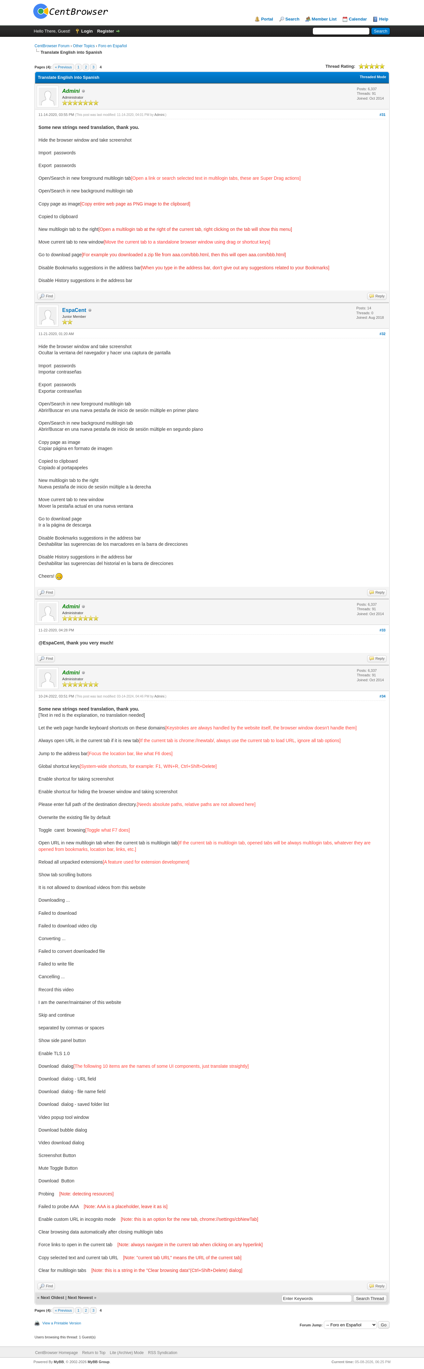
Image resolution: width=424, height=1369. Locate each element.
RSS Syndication (162, 1352)
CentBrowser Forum (51, 46)
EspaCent (74, 310)
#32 (382, 334)
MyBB (59, 1362)
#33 (382, 630)
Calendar (358, 19)
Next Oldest (52, 1297)
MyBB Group (98, 1362)
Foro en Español (112, 46)
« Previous (63, 67)
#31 (382, 115)
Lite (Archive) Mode (127, 1352)
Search (292, 19)
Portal (267, 19)
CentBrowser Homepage (56, 1352)
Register (105, 31)
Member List (324, 19)
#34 (382, 696)
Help (383, 19)
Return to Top (94, 1352)
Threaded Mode (373, 77)
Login (87, 31)
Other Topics (84, 46)
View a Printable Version (61, 1323)
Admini (159, 115)
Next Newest (80, 1297)
